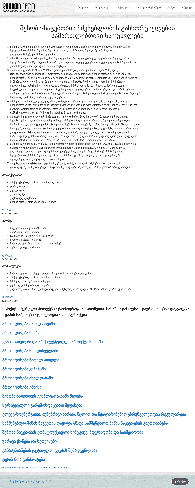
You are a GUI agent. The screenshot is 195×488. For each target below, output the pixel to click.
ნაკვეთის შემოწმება (149, 7)
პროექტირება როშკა (21, 333)
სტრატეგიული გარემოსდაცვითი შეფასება (42, 405)
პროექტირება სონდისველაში (30, 351)
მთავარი (83, 7)
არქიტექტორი (124, 7)
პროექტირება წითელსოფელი (30, 360)
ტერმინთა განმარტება (23, 459)
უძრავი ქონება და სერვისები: (30, 441)
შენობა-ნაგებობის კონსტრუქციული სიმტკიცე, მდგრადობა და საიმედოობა (72, 432)
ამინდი (171, 7)
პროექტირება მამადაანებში (28, 324)
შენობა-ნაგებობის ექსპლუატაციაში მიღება (42, 396)
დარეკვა (7, 209)
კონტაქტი (186, 7)
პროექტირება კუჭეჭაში (24, 369)
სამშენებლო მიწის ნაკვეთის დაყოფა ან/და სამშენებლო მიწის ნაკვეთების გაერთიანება (85, 423)
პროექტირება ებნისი (21, 387)
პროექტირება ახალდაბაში (27, 378)
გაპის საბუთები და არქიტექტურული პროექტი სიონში (52, 342)
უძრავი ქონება (102, 7)
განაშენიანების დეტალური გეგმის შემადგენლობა (49, 450)
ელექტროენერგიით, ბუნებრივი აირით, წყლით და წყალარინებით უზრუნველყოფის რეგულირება (94, 414)
